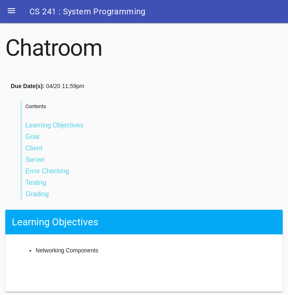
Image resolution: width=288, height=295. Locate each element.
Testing (35, 182)
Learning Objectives (54, 125)
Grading (37, 194)
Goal (32, 136)
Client (33, 148)
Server (35, 159)
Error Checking (47, 171)
